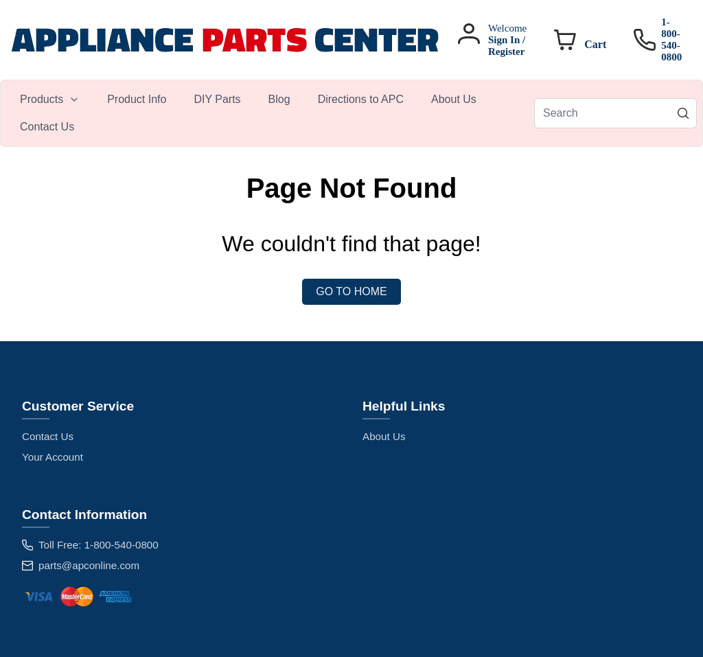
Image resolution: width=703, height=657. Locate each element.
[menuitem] (49, 99)
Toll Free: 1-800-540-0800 (98, 545)
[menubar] (270, 113)
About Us (383, 436)
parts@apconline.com (88, 565)
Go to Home (351, 291)
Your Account (52, 457)
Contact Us (47, 436)
